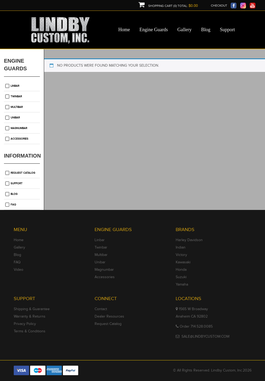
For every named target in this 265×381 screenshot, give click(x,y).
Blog (14, 194)
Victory (181, 255)
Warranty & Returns (29, 316)
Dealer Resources (109, 316)
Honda (181, 270)
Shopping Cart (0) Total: (168, 6)
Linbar (15, 86)
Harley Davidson (189, 240)
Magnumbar (19, 128)
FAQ (13, 204)
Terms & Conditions (29, 331)
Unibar (15, 117)
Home (19, 240)
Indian (180, 247)
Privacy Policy (25, 324)
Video (18, 270)
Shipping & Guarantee (32, 309)
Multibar (17, 107)
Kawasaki (183, 262)
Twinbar (16, 96)
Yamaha (182, 284)
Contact (101, 309)
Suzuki (181, 277)
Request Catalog (23, 173)
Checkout (219, 5)
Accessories (19, 138)
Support (16, 183)
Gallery (19, 247)
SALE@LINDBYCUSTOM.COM (205, 336)
